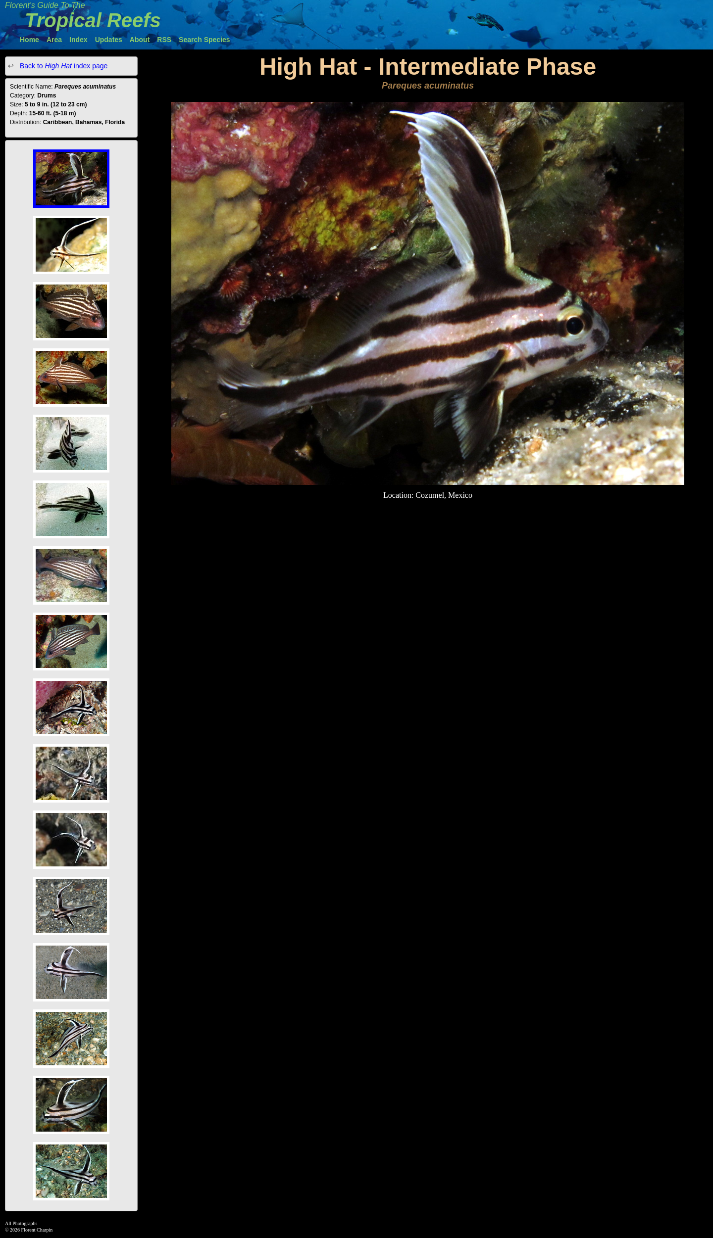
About (140, 40)
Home (29, 40)
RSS (164, 40)
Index (78, 40)
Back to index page (62, 66)
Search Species (204, 40)
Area (54, 40)
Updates (108, 40)
